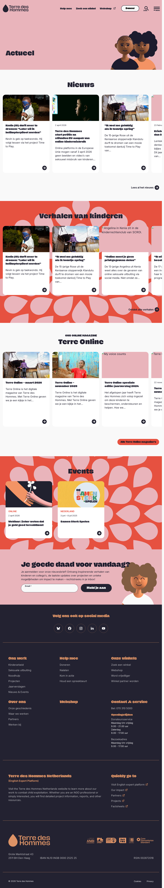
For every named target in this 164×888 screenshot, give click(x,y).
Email (27, 586)
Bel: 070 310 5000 (121, 708)
